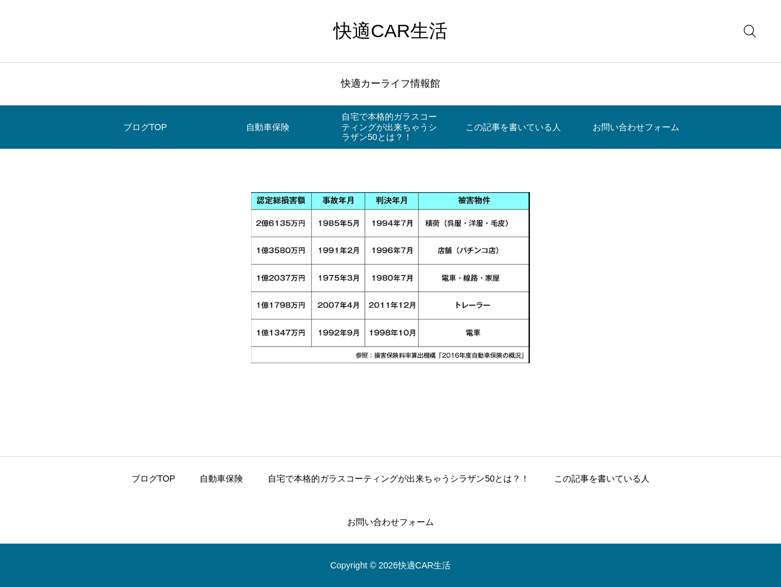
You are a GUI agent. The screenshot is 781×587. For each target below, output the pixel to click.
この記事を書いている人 (513, 127)
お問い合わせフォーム (636, 127)
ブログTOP (145, 127)
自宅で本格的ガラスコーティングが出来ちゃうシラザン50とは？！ (389, 127)
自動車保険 (267, 127)
